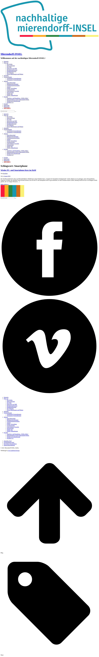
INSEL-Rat (10, 94)
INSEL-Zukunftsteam (12, 95)
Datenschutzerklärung (9, 445)
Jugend (8, 87)
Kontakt (6, 104)
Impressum (6, 105)
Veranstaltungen (8, 77)
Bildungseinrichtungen (12, 84)
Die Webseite (10, 72)
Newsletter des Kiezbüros (10, 443)
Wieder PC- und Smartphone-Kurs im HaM (18, 170)
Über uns (6, 63)
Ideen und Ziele (11, 65)
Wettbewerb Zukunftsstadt (13, 101)
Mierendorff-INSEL (11, 54)
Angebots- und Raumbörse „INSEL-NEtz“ (17, 98)
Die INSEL (10, 64)
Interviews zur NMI (12, 68)
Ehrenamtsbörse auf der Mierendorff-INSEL (18, 99)
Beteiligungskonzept (12, 70)
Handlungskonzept (11, 71)
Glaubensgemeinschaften (13, 85)
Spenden (7, 108)
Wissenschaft (10, 92)
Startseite (6, 61)
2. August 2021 (6, 176)
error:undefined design (13, 450)
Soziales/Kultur (11, 89)
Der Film (9, 67)
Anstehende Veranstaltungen (14, 78)
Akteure (6, 81)
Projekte (6, 96)
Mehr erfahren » (5, 184)
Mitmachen (6, 106)
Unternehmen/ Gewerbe (13, 91)
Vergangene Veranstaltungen (14, 80)
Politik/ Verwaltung (12, 88)
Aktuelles (6, 75)
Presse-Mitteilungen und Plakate (15, 74)
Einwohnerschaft (11, 82)
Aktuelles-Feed (7, 441)
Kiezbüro (5, 173)
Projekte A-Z (10, 102)
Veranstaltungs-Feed (9, 442)
